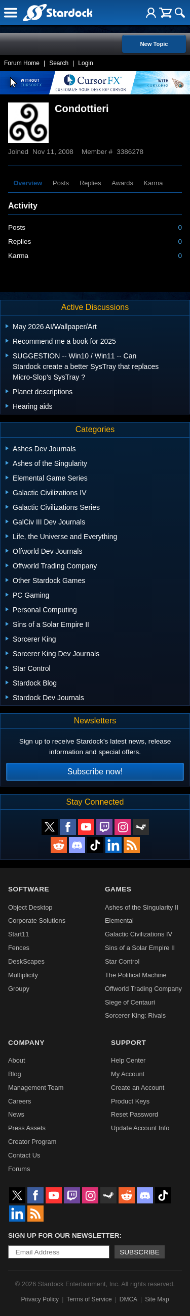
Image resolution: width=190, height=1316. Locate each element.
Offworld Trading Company (143, 988)
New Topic (154, 44)
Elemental (119, 920)
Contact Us (24, 1155)
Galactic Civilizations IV (138, 934)
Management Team (35, 1087)
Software (28, 889)
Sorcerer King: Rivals (135, 1015)
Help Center (128, 1060)
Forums (19, 1169)
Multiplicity (23, 975)
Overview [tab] (27, 183)
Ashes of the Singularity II (141, 907)
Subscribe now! (95, 771)
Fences (18, 948)
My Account (127, 1074)
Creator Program (32, 1141)
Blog (14, 1074)
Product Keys (130, 1101)
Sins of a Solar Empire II (140, 948)
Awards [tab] (122, 183)
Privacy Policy (40, 1299)
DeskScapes (26, 961)
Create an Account (137, 1087)
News (16, 1114)
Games (118, 889)
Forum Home (22, 63)
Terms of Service (88, 1299)
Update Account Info (140, 1128)
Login (85, 63)
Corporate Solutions (36, 920)
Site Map (157, 1299)
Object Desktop (30, 907)
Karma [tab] (153, 183)
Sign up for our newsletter (64, 1235)
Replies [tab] (90, 183)
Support (128, 1042)
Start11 (18, 934)
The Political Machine (136, 975)
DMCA (128, 1299)
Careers (19, 1101)
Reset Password (134, 1114)
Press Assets (27, 1128)
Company (26, 1042)
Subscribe (140, 1252)
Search (58, 63)
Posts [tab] (61, 183)
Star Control (122, 961)
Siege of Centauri (130, 1002)
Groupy (18, 988)
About (16, 1060)
